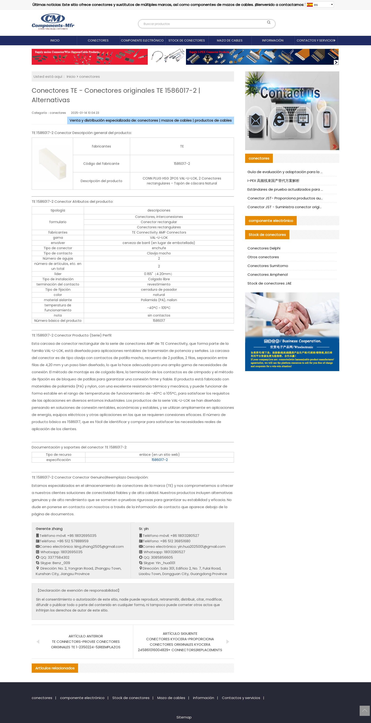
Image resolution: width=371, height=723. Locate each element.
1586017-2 (160, 459)
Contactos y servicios (316, 40)
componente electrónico (142, 40)
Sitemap (184, 717)
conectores (98, 40)
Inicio (55, 40)
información (272, 40)
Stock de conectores (186, 40)
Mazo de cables (230, 40)
